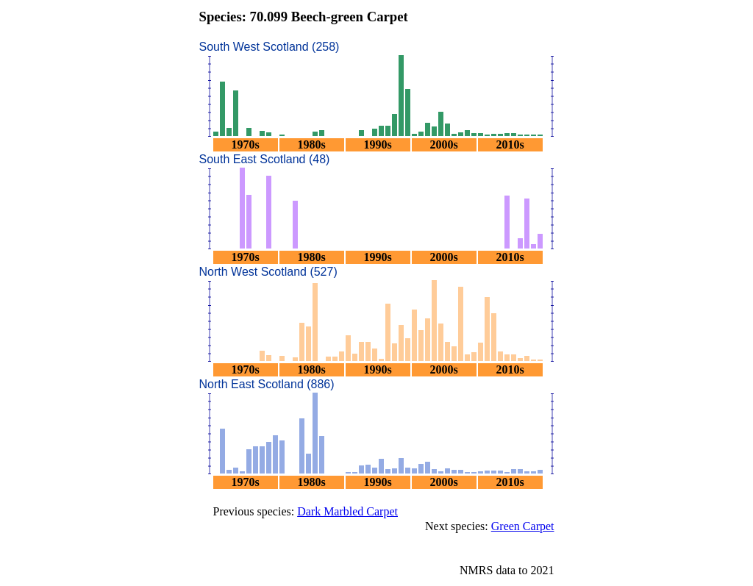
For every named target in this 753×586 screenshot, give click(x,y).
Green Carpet (522, 526)
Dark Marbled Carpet (347, 511)
